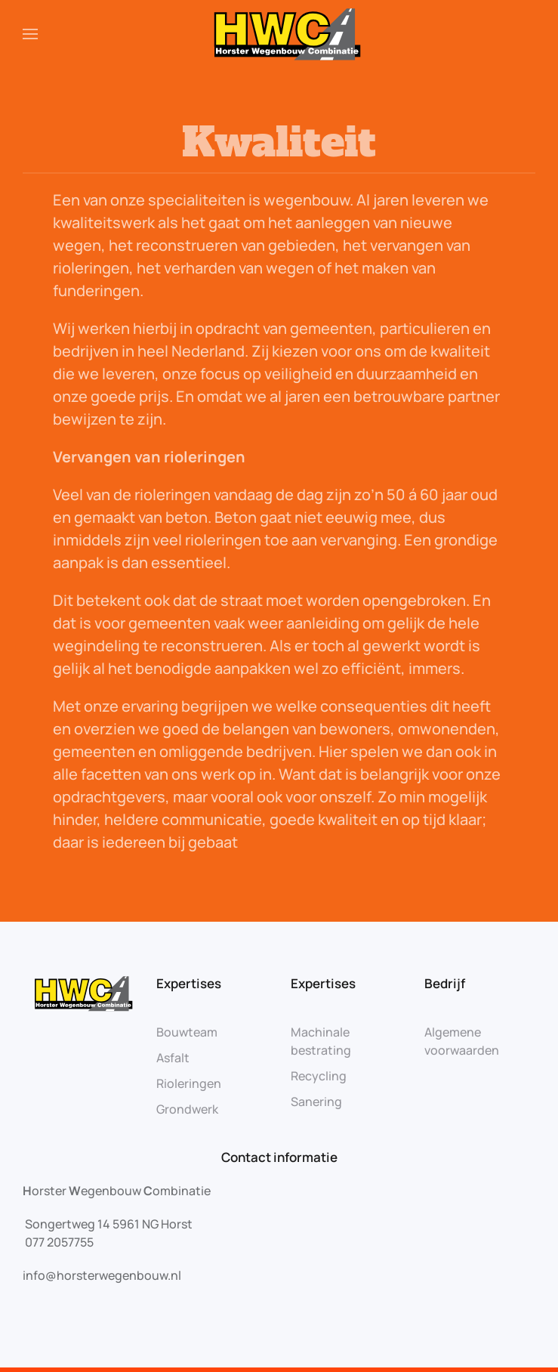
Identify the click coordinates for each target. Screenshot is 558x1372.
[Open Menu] (30, 34)
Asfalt (173, 1057)
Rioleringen (188, 1083)
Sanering (316, 1101)
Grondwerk (187, 1109)
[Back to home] (279, 34)
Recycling (319, 1076)
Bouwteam (186, 1032)
